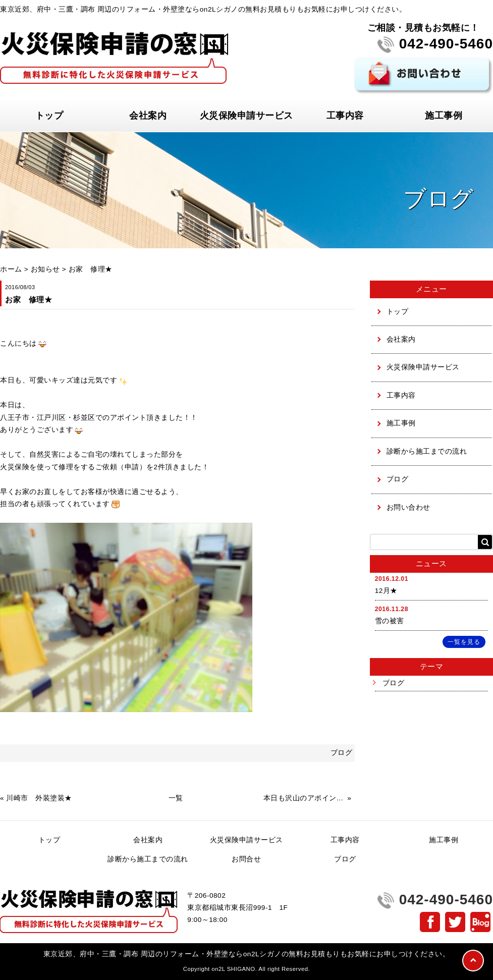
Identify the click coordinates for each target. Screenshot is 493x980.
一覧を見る (464, 641)
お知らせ (45, 269)
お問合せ (246, 859)
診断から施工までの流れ (427, 451)
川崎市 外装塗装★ (39, 798)
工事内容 (345, 116)
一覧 (176, 798)
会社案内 (148, 116)
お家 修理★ (91, 269)
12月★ (386, 590)
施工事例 (443, 116)
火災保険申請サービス (246, 116)
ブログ (398, 479)
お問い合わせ (408, 507)
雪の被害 (389, 621)
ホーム (11, 269)
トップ (49, 116)
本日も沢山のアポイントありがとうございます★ (304, 798)
